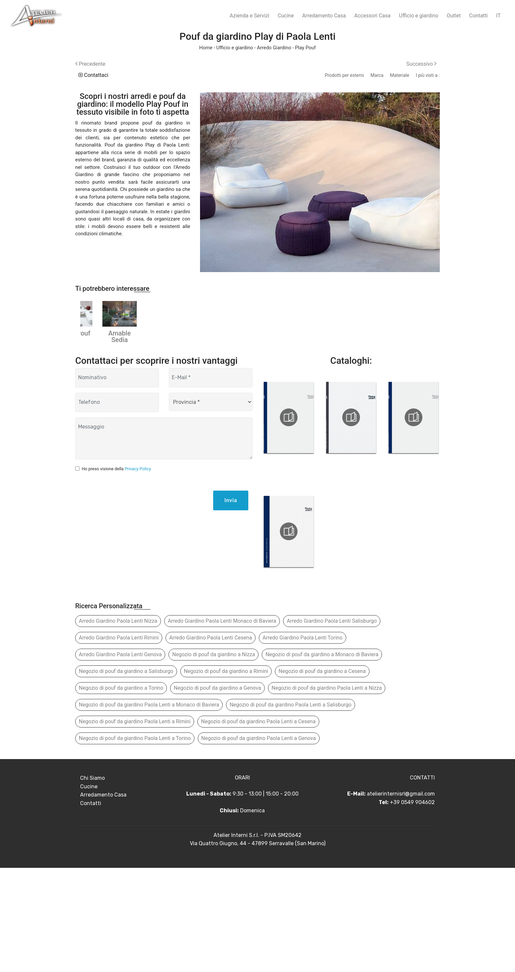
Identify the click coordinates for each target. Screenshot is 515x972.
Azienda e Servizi (249, 15)
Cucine (286, 15)
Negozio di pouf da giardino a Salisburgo (126, 775)
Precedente (90, 64)
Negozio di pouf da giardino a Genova (217, 792)
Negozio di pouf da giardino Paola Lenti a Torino (135, 842)
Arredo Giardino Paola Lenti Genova (120, 758)
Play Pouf (305, 48)
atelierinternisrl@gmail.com (401, 898)
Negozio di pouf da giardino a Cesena (322, 775)
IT (498, 15)
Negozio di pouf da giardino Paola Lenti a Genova (258, 842)
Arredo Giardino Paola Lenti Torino (302, 742)
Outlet (454, 15)
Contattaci (93, 75)
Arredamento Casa (324, 15)
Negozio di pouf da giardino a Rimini (226, 775)
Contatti (478, 15)
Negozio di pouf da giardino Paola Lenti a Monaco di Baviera (149, 809)
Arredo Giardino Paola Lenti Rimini (119, 742)
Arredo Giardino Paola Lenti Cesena (210, 742)
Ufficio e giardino (418, 15)
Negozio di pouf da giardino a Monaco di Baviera (321, 758)
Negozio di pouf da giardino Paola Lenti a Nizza (327, 792)
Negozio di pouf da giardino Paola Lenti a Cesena (258, 825)
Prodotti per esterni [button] (344, 75)
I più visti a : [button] (428, 75)
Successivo (421, 64)
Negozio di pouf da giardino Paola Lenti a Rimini (134, 825)
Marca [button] (376, 75)
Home (205, 48)
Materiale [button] (399, 75)
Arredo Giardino (274, 48)
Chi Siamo (92, 882)
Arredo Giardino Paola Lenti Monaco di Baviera (222, 725)
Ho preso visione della (116, 572)
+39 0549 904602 (412, 906)
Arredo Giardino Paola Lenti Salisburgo (332, 725)
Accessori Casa (372, 15)
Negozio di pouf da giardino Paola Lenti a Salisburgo (290, 809)
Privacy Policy (138, 572)
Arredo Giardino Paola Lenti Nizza (118, 725)
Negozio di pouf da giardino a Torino (121, 792)
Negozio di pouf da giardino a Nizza (213, 758)
